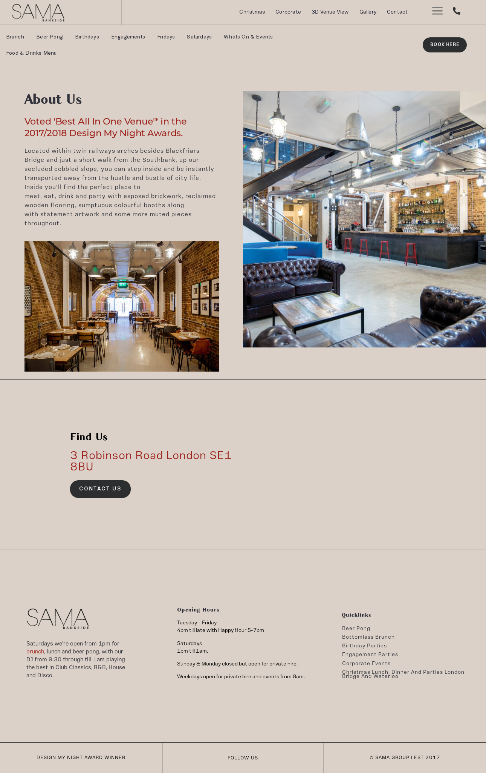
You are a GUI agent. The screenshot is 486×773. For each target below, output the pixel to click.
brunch (35, 652)
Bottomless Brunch (368, 637)
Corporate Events (366, 663)
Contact (397, 12)
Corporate (288, 12)
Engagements (128, 36)
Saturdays (199, 36)
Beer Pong (49, 36)
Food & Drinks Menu (31, 52)
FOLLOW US (243, 757)
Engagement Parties (370, 654)
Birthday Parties (364, 646)
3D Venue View (330, 12)
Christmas (252, 12)
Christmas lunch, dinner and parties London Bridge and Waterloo (403, 674)
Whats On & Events (248, 36)
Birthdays (87, 36)
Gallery (367, 12)
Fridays (166, 36)
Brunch (15, 36)
